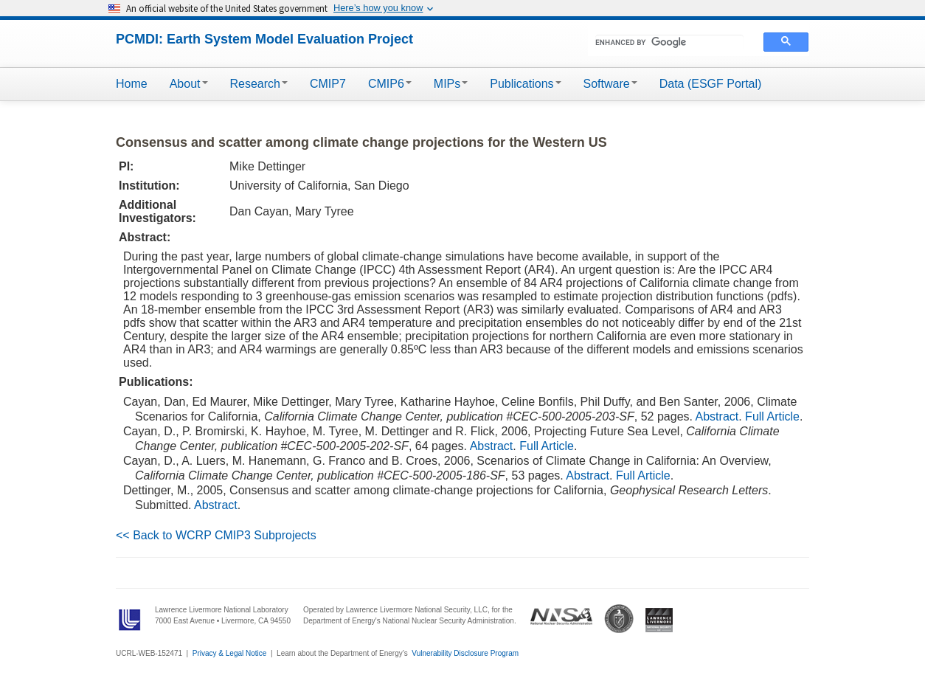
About (189, 83)
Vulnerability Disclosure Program (465, 653)
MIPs (451, 83)
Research (259, 83)
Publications (525, 83)
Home (132, 83)
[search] (669, 42)
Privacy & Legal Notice (230, 653)
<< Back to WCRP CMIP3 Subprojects (216, 535)
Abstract (717, 416)
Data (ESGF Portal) (710, 83)
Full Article (772, 416)
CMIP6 (390, 83)
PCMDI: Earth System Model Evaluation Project (264, 39)
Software (610, 83)
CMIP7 (328, 83)
